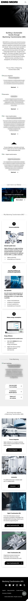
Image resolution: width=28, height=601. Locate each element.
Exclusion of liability (6, 593)
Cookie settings (19, 590)
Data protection (11, 590)
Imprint (4, 590)
